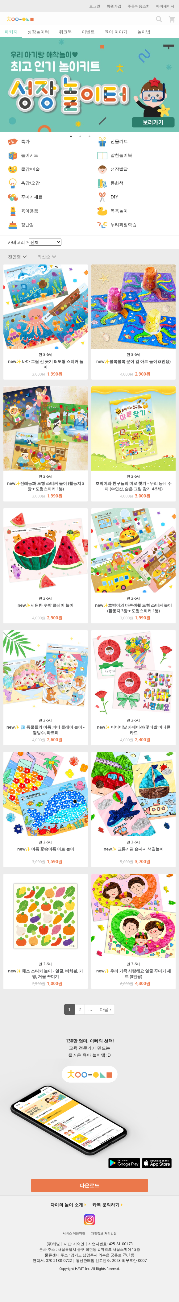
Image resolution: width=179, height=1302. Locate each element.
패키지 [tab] (11, 32)
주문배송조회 (138, 6)
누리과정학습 (123, 224)
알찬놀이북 (121, 155)
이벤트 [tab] (88, 32)
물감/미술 (30, 169)
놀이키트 (29, 155)
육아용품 (29, 211)
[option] (89, 85)
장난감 (27, 224)
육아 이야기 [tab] (116, 32)
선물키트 (119, 141)
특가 (25, 141)
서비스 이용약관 (74, 1233)
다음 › (105, 1009)
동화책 (116, 183)
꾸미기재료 (32, 197)
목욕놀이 (119, 211)
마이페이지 (165, 6)
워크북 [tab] (65, 32)
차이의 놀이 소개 (66, 1205)
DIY (114, 197)
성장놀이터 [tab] (38, 32)
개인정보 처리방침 (104, 1233)
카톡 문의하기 (105, 1205)
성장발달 (119, 169)
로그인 (94, 6)
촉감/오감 (30, 183)
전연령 (17, 257)
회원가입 (113, 6)
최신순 (46, 257)
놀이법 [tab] (143, 32)
